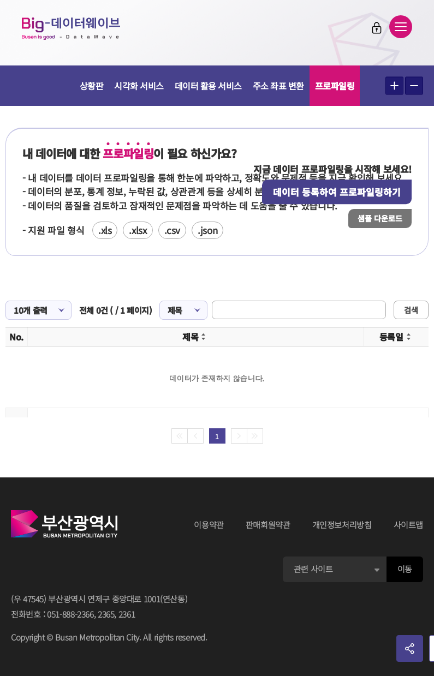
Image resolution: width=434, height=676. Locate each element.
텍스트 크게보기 (394, 86)
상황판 (92, 85)
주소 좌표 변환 (278, 85)
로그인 (377, 28)
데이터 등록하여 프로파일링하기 (337, 192)
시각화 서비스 (139, 85)
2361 (126, 614)
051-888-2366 (70, 614)
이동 (404, 569)
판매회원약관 (268, 524)
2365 (106, 614)
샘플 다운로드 (380, 218)
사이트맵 (409, 524)
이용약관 (209, 524)
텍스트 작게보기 (414, 86)
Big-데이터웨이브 (71, 28)
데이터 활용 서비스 (208, 85)
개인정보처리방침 (342, 524)
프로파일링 (335, 85)
